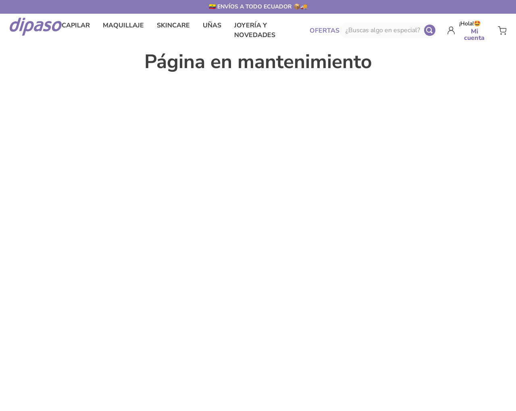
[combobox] (388, 30)
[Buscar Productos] (429, 30)
